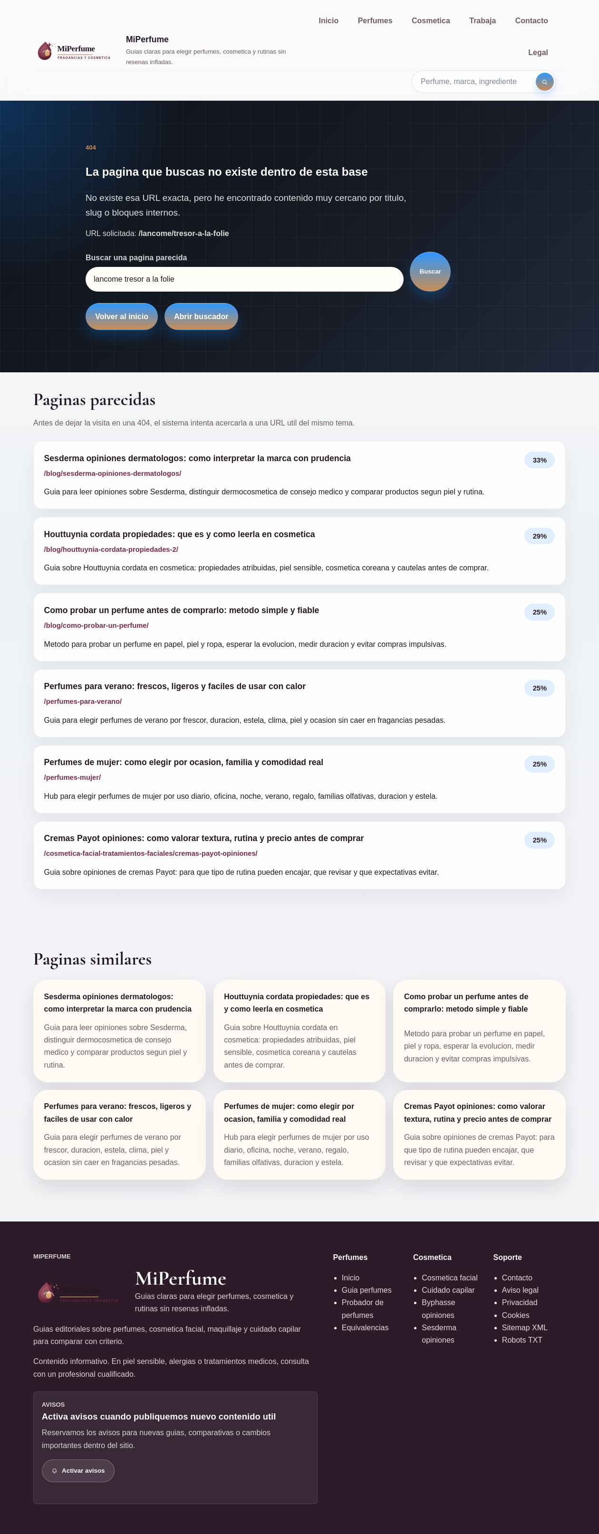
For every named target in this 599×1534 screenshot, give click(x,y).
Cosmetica (431, 21)
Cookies (516, 1315)
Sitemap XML (525, 1328)
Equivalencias (365, 1328)
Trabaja (482, 21)
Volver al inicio (121, 316)
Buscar (430, 271)
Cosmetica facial (449, 1278)
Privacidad (520, 1302)
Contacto (531, 21)
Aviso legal (520, 1290)
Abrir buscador (201, 316)
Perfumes (375, 21)
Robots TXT (522, 1340)
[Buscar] (545, 82)
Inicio (328, 21)
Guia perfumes (367, 1290)
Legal (538, 52)
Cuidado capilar (448, 1290)
